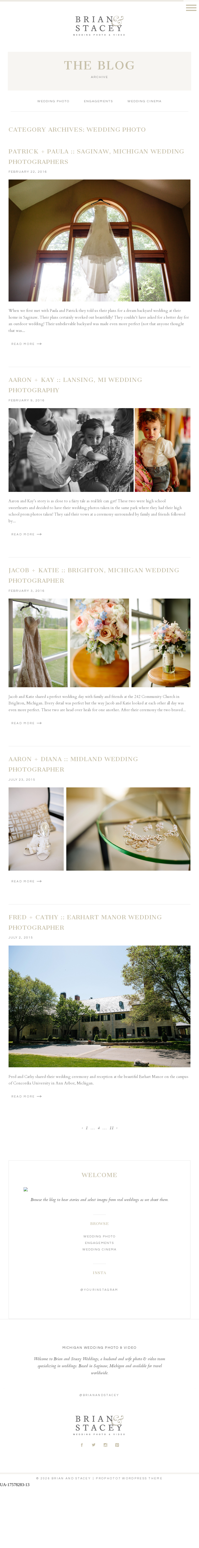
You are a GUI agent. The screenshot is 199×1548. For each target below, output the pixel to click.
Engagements (98, 101)
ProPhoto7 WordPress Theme (129, 1478)
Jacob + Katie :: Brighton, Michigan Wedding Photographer (94, 575)
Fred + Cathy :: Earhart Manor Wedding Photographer (85, 922)
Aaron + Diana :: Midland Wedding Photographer (73, 764)
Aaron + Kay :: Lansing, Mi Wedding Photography (75, 385)
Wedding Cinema (144, 101)
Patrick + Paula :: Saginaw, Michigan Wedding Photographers (96, 156)
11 (111, 1128)
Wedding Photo (53, 101)
